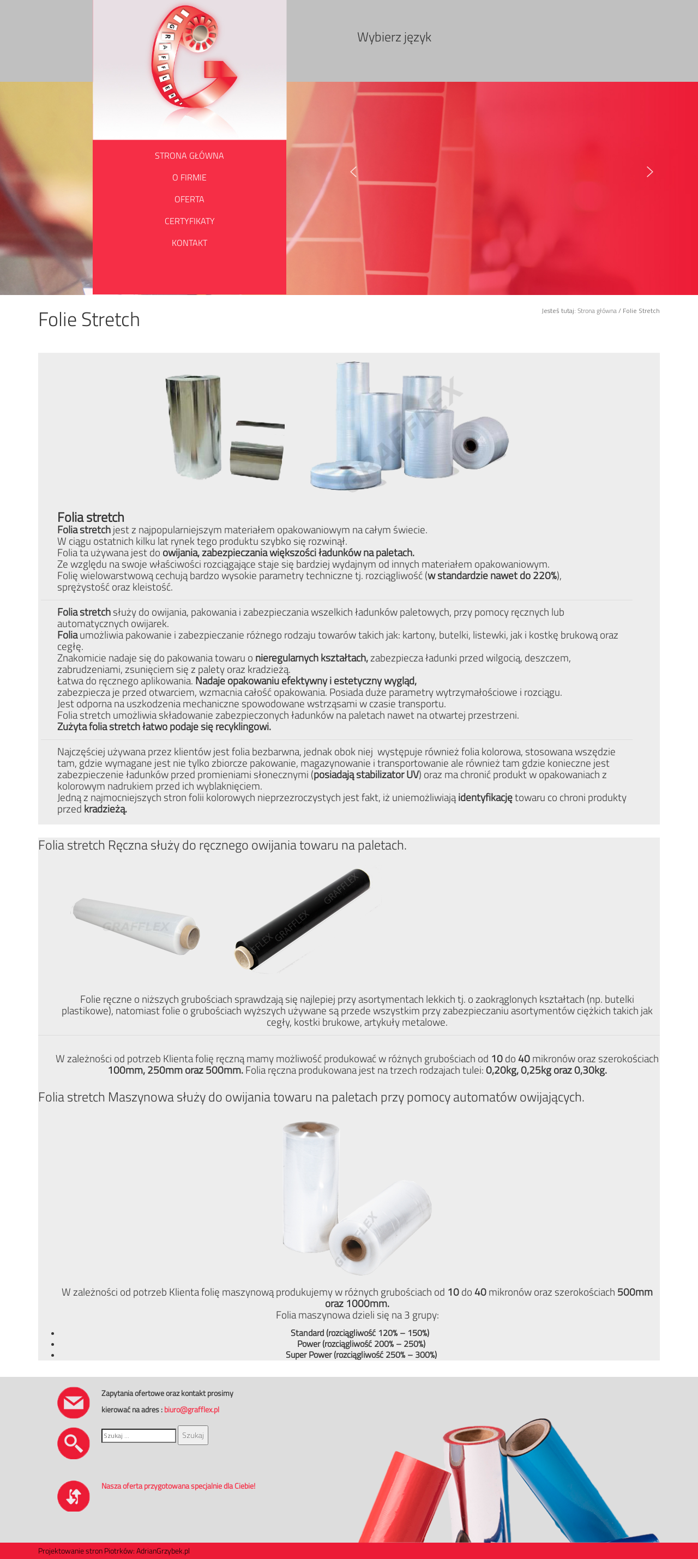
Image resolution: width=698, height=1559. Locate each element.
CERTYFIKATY (190, 220)
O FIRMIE (189, 177)
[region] (508, 172)
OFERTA (189, 199)
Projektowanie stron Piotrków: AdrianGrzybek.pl (114, 1550)
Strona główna (597, 310)
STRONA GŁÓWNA (189, 155)
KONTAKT (189, 242)
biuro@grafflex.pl (192, 1409)
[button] (353, 172)
